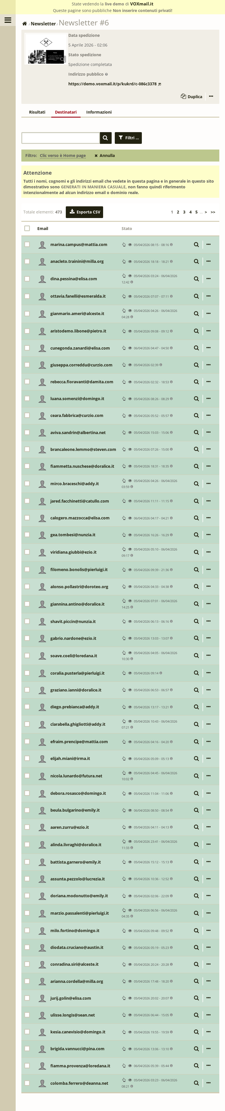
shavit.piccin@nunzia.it (73, 621)
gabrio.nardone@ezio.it (73, 638)
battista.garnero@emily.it (75, 862)
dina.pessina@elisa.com (73, 278)
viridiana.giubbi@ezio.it (73, 552)
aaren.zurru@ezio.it (69, 827)
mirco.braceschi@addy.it (74, 483)
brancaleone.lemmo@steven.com (83, 449)
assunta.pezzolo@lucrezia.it (77, 879)
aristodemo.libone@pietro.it (78, 331)
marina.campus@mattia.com (78, 244)
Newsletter (43, 24)
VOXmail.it (142, 4)
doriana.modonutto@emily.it (79, 895)
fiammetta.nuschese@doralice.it (82, 466)
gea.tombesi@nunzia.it (72, 534)
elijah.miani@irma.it (70, 758)
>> (213, 212)
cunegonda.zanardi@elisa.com (80, 348)
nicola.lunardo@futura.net (76, 776)
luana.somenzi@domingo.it (77, 398)
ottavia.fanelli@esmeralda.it (78, 296)
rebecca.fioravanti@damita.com (81, 381)
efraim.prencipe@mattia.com (79, 741)
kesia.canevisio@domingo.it (77, 1032)
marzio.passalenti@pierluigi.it (79, 913)
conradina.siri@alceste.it (74, 964)
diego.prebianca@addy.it (74, 706)
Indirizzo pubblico (88, 74)
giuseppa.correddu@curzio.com (81, 365)
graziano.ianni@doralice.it (75, 690)
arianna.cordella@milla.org (76, 981)
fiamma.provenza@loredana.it (80, 1065)
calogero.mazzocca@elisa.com (80, 518)
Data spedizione (84, 35)
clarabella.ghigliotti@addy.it (77, 724)
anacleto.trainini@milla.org (77, 261)
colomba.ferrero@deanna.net (79, 1083)
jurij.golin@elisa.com (70, 998)
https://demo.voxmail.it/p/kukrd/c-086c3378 (114, 83)
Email (42, 228)
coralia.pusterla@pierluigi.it (77, 673)
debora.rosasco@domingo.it (78, 793)
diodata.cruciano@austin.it (76, 947)
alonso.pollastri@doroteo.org (79, 586)
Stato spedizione (84, 54)
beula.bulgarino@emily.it (75, 810)
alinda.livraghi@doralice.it (75, 844)
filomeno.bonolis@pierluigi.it (79, 569)
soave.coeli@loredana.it (73, 655)
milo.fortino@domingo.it (74, 930)
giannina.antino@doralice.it (77, 604)
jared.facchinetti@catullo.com (79, 501)
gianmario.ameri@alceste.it (77, 313)
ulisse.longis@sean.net (72, 1015)
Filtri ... (128, 137)
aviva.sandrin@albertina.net (78, 432)
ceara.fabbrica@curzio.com (76, 415)
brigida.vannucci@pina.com (77, 1048)
